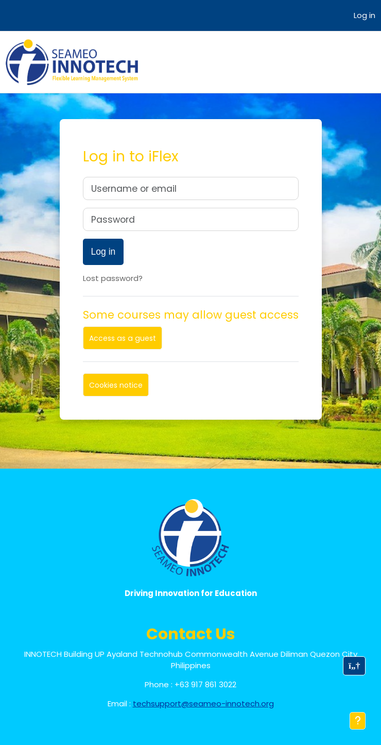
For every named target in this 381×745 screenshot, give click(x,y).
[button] (354, 665)
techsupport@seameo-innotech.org (203, 703)
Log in (364, 15)
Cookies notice (116, 385)
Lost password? (113, 278)
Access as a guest (122, 338)
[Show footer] (358, 721)
